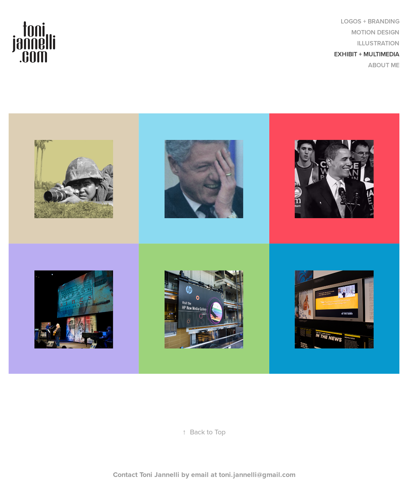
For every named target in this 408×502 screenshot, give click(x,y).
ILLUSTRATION (378, 43)
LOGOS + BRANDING (370, 21)
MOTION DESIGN (375, 32)
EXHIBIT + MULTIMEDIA (366, 54)
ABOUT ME (383, 65)
